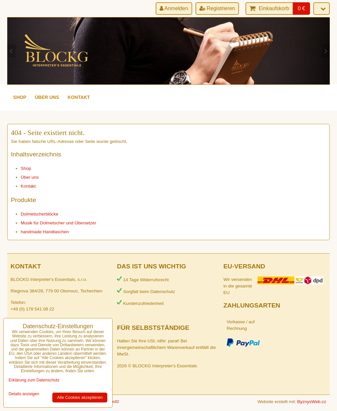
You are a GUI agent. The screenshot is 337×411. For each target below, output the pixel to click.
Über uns (47, 97)
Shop (19, 97)
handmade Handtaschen (45, 231)
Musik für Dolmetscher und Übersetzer (58, 222)
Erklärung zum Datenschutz (34, 380)
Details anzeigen (24, 394)
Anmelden (174, 8)
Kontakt (78, 97)
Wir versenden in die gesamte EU (237, 286)
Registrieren (217, 8)
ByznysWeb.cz (311, 401)
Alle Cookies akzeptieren (80, 397)
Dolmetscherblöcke (39, 214)
